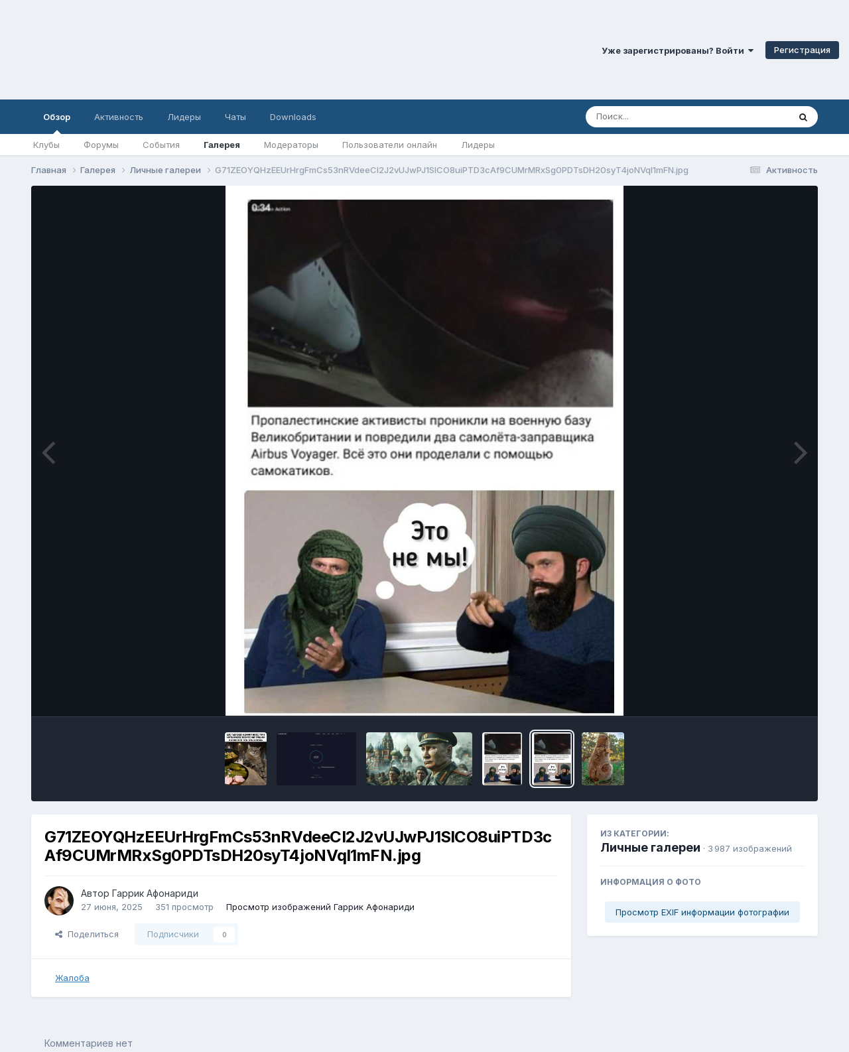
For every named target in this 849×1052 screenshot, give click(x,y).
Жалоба (72, 977)
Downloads (293, 116)
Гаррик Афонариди (155, 893)
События (161, 144)
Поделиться (87, 934)
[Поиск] (662, 116)
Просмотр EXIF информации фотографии (702, 912)
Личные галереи (650, 847)
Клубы (46, 144)
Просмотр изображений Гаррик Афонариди (320, 906)
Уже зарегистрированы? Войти (677, 50)
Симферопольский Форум (182, 49)
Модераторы (291, 144)
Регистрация (802, 49)
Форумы (101, 144)
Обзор (56, 122)
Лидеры (478, 144)
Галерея (222, 144)
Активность (118, 116)
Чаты (235, 116)
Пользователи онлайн (389, 144)
